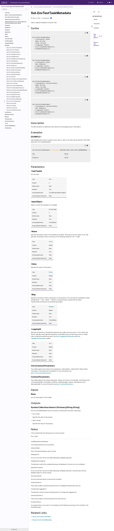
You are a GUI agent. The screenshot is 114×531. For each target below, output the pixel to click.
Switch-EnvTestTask (11, 107)
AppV (6, 34)
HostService (8, 112)
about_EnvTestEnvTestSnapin (41, 516)
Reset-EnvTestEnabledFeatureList (15, 87)
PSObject (51, 306)
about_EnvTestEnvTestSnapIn (14, 47)
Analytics (7, 29)
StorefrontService (9, 121)
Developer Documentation (20, 3)
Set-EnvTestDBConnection (13, 94)
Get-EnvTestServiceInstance (13, 70)
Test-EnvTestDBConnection (13, 110)
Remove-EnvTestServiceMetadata (15, 81)
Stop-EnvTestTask (11, 105)
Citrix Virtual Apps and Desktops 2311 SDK (63, 6)
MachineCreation (9, 114)
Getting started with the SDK (12, 19)
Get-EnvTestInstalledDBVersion (14, 63)
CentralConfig (8, 38)
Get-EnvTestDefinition (12, 61)
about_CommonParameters (64, 384)
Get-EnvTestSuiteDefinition (13, 74)
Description (97, 24)
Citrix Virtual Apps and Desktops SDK (42, 6)
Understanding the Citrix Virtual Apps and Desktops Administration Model (15, 22)
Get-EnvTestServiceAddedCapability (15, 67)
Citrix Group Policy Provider (12, 17)
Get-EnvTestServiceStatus (13, 72)
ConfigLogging (9, 41)
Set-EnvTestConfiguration (13, 92)
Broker (6, 36)
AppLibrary (7, 32)
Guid (50, 179)
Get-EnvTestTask (10, 76)
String (50, 241)
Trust (6, 123)
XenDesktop (8, 128)
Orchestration (8, 119)
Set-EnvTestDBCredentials (13, 96)
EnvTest (7, 45)
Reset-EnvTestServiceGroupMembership (16, 90)
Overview (7, 12)
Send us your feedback (96, 44)
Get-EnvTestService (11, 65)
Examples (7, 25)
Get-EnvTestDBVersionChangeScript (15, 58)
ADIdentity (7, 27)
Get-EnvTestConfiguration (13, 52)
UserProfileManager (10, 125)
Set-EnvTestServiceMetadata (14, 99)
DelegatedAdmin (9, 43)
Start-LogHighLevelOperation (65, 336)
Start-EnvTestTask (11, 103)
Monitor (7, 116)
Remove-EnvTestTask (12, 83)
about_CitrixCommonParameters (13, 15)
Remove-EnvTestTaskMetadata (14, 85)
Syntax (95, 20)
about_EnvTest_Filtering (12, 50)
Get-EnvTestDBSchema (12, 56)
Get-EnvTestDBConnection (13, 54)
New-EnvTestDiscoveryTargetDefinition (16, 79)
